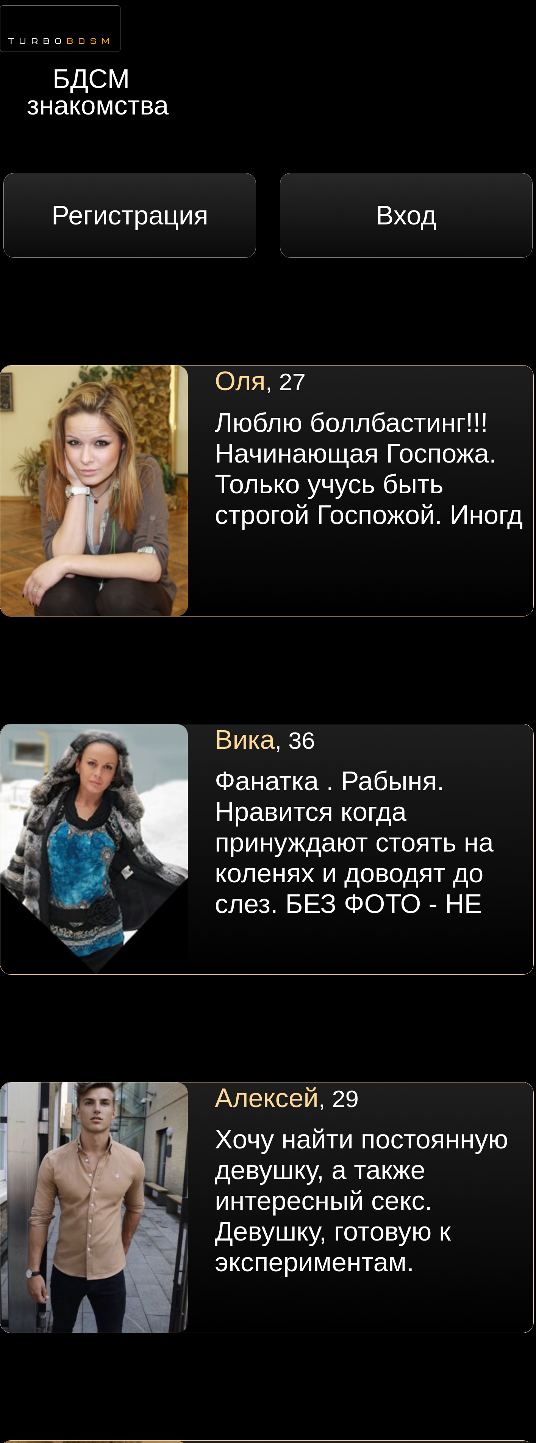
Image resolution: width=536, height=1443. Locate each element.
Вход (406, 215)
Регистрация (130, 215)
